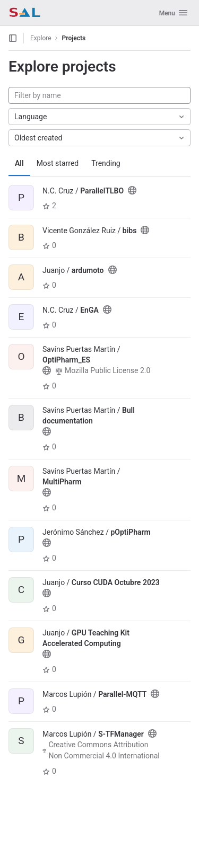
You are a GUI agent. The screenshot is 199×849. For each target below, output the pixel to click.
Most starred (58, 163)
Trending (105, 163)
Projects (74, 38)
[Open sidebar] (12, 38)
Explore (40, 38)
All (19, 163)
